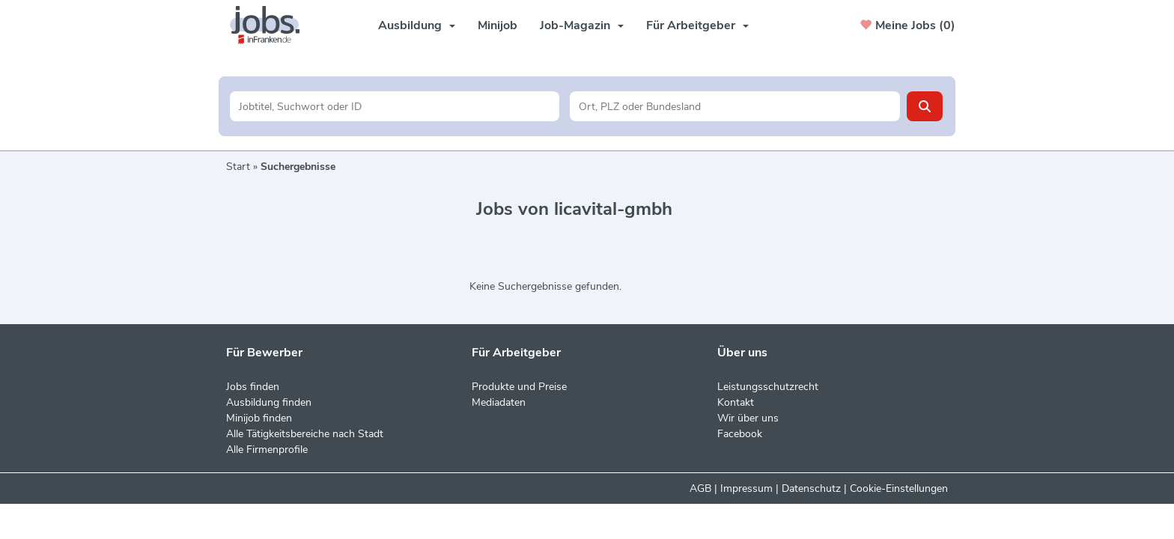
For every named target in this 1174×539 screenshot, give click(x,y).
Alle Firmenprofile (267, 449)
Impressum (746, 488)
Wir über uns (748, 418)
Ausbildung (416, 25)
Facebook (739, 434)
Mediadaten (499, 402)
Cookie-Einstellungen (899, 488)
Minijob (497, 25)
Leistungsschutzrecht (767, 387)
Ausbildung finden (268, 402)
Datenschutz (811, 488)
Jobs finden (252, 387)
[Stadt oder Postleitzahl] (735, 106)
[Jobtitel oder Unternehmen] (395, 106)
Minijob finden (259, 418)
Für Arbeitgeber (697, 25)
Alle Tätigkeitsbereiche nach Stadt (304, 434)
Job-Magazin (582, 25)
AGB (700, 488)
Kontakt (735, 402)
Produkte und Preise (519, 387)
